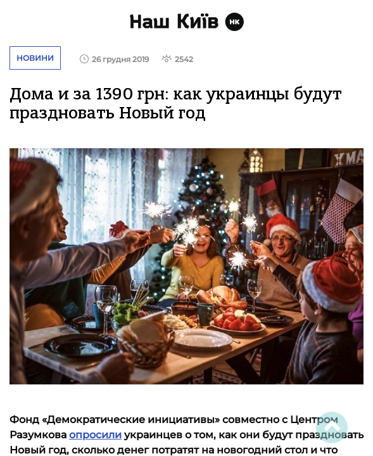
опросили (95, 435)
